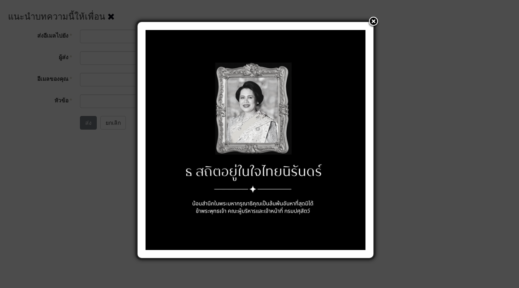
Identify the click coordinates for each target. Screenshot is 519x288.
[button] (373, 22)
